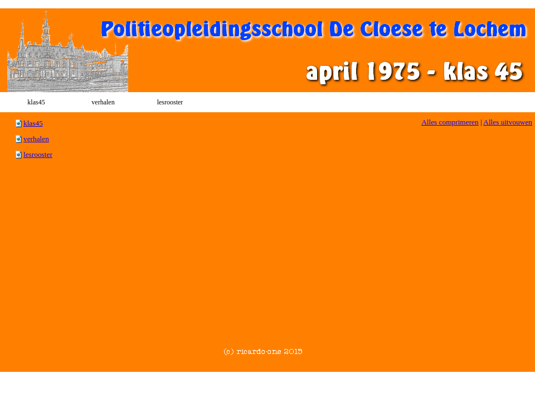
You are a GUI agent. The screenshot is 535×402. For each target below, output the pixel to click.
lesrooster (37, 154)
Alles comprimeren (450, 122)
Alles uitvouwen (507, 122)
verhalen (36, 139)
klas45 (33, 123)
